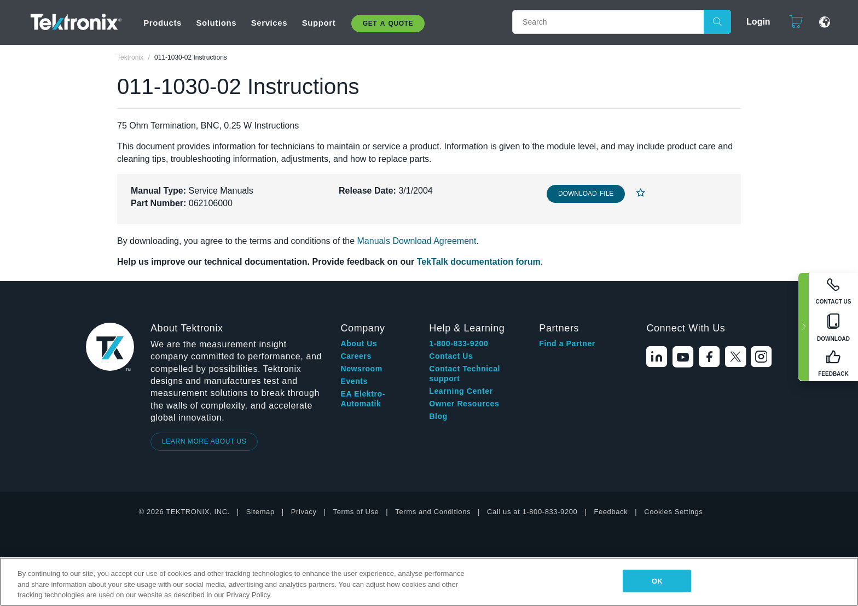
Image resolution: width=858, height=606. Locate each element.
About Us (358, 343)
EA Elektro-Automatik (362, 398)
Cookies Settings (673, 512)
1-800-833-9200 (458, 343)
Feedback (611, 512)
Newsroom (361, 368)
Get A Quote (388, 23)
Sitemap (260, 512)
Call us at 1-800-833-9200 (532, 512)
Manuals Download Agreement (417, 241)
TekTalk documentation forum (479, 261)
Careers (355, 356)
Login (758, 21)
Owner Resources (464, 403)
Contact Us (451, 356)
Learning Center (460, 391)
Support (319, 22)
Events (354, 381)
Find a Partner (567, 343)
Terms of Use (356, 512)
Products (162, 22)
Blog (438, 416)
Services (269, 22)
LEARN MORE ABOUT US (204, 441)
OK (657, 580)
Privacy (304, 512)
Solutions (216, 22)
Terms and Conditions (433, 512)
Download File (585, 193)
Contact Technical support (464, 373)
